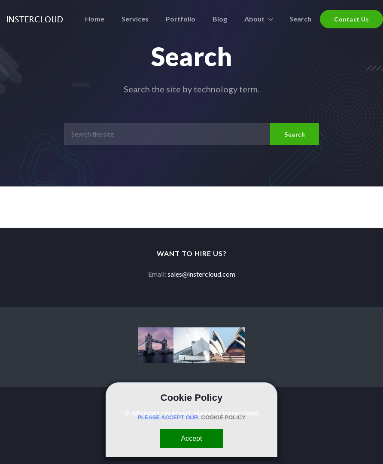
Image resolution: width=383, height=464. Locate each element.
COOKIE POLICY (223, 417)
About (254, 19)
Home (94, 19)
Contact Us (351, 19)
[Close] (192, 438)
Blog (220, 19)
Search (300, 19)
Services (135, 19)
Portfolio (180, 19)
